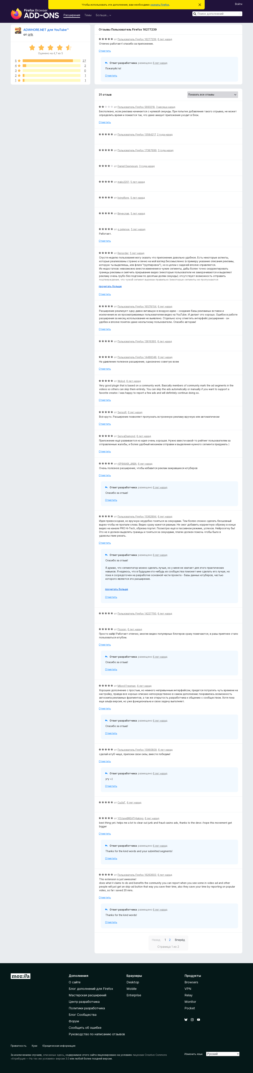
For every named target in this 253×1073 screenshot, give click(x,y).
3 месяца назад (165, 106)
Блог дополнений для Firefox (91, 989)
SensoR (122, 412)
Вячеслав (123, 213)
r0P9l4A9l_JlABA (127, 463)
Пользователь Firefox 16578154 (137, 306)
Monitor (190, 1002)
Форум (74, 1021)
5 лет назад (137, 181)
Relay (188, 995)
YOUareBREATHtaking (130, 818)
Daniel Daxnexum (128, 166)
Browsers (191, 982)
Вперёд (180, 940)
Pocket (189, 1008)
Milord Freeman (127, 685)
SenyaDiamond (126, 436)
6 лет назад (165, 39)
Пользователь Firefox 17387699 (137, 150)
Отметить (105, 50)
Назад (156, 940)
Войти (238, 3)
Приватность (19, 1045)
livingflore (123, 197)
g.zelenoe (123, 229)
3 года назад (165, 150)
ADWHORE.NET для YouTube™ (46, 30)
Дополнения (78, 976)
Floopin (122, 629)
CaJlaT (121, 802)
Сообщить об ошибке (85, 1027)
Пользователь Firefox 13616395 (137, 341)
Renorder (123, 253)
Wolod (121, 381)
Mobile (131, 989)
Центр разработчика (84, 1002)
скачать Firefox (159, 4)
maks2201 (123, 181)
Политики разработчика (87, 1008)
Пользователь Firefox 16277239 (137, 39)
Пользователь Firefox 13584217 (137, 134)
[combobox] (217, 13)
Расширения (71, 15)
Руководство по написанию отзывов (97, 1034)
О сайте (74, 982)
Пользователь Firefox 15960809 (137, 749)
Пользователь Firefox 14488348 (137, 357)
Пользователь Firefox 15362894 (137, 516)
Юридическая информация (59, 1045)
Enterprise (133, 995)
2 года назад (165, 134)
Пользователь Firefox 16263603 (137, 874)
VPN (187, 989)
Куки (34, 1045)
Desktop (132, 982)
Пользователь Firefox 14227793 (137, 613)
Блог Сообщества (82, 1014)
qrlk (30, 34)
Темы (88, 15)
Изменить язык (193, 1053)
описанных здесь (53, 1054)
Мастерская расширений (87, 995)
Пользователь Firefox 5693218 (136, 106)
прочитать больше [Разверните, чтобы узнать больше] (110, 286)
